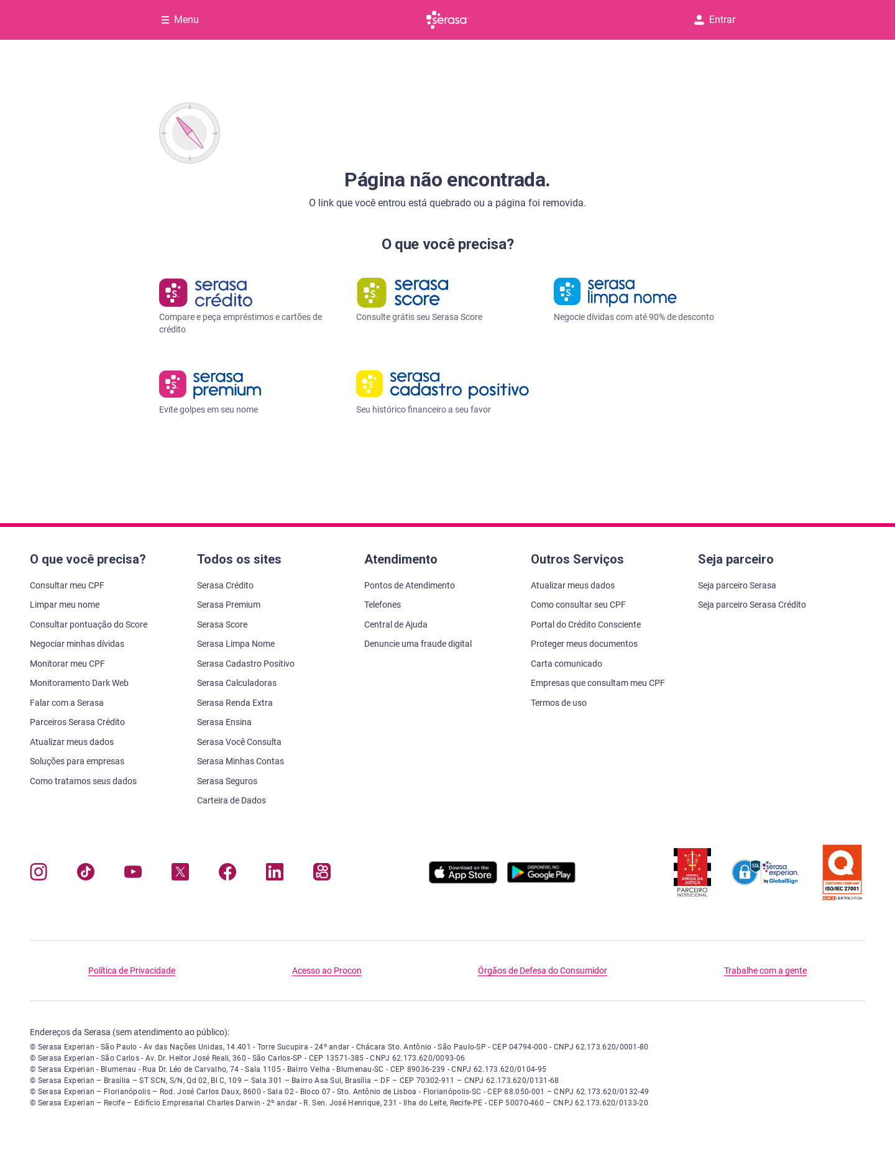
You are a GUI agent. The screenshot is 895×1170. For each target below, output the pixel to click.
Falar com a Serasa (67, 703)
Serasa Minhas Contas (240, 761)
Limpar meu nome (64, 605)
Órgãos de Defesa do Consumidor (542, 971)
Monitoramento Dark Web (79, 683)
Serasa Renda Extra (235, 703)
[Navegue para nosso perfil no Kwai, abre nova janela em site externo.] (322, 874)
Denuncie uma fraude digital (418, 644)
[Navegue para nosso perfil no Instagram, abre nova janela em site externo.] (38, 874)
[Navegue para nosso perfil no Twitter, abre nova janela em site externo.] (180, 874)
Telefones (382, 605)
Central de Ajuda (396, 624)
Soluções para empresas (77, 761)
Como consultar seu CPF (578, 605)
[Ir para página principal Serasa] (447, 20)
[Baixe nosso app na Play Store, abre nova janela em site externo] (541, 880)
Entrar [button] (714, 19)
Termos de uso (559, 703)
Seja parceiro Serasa (737, 585)
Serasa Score (222, 624)
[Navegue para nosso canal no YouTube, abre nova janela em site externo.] (133, 874)
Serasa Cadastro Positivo (246, 664)
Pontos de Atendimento (409, 585)
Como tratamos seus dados (83, 781)
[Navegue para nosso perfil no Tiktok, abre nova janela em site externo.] (85, 874)
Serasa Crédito (225, 585)
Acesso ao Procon (327, 971)
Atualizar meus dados (72, 742)
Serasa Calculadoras (237, 683)
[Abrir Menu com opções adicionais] (180, 19)
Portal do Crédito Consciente (586, 624)
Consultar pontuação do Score (88, 624)
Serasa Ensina (224, 722)
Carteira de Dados (231, 800)
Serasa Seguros (227, 781)
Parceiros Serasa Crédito (77, 722)
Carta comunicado (566, 664)
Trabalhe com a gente (765, 971)
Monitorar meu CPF (67, 664)
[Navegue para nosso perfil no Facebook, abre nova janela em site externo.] (227, 874)
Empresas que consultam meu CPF (598, 683)
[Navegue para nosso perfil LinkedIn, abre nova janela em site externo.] (274, 874)
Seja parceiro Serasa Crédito (752, 605)
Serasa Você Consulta (239, 742)
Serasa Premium (228, 605)
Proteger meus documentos (584, 644)
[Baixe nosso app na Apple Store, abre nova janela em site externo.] (463, 880)
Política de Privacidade (131, 971)
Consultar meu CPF (67, 585)
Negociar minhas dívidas (77, 644)
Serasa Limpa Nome (236, 644)
